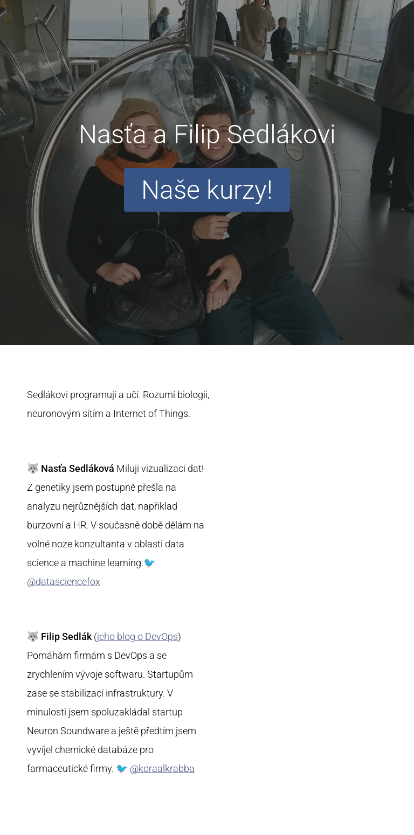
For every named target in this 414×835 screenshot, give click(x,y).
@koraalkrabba (162, 768)
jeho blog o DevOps (137, 636)
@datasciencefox (63, 581)
